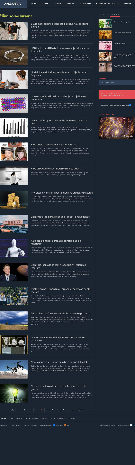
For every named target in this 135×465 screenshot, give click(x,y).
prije (12, 410)
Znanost (112, 425)
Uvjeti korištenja (45, 425)
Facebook (58, 425)
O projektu (3, 425)
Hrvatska (72, 418)
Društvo (35, 418)
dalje (80, 410)
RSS (67, 425)
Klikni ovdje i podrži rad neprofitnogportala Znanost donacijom (112, 94)
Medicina (19, 418)
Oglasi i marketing (15, 425)
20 (73, 410)
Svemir (11, 418)
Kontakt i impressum (30, 425)
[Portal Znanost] (13, 4)
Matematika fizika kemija (58, 418)
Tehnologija (44, 418)
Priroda (27, 418)
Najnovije (115, 14)
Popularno (104, 14)
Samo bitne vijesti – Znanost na (115, 105)
